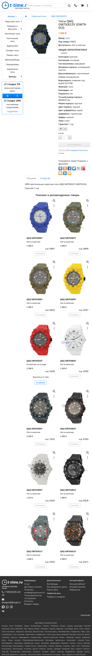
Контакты (28, 601)
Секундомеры (12, 64)
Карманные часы (12, 70)
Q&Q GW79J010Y (35, 361)
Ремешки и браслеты (14, 27)
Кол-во (61, 133)
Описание (31, 178)
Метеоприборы (12, 60)
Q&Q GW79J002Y (68, 429)
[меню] (87, 5)
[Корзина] (82, 5)
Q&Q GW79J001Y (68, 490)
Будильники (12, 46)
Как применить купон (57, 587)
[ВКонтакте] (4, 611)
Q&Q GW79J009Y (68, 299)
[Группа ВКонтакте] (7, 96)
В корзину (40, 253)
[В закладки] (60, 129)
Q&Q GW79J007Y (68, 238)
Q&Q (67, 38)
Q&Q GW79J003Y (35, 429)
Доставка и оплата (33, 587)
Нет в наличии (74, 145)
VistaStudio (85, 615)
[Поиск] (46, 5)
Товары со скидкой (56, 597)
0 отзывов (72, 150)
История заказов (77, 587)
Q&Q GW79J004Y (68, 361)
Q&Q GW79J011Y (35, 551)
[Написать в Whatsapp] (8, 606)
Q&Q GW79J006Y (35, 238)
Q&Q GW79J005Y (35, 490)
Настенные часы (12, 34)
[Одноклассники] (17, 96)
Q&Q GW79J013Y (59, 16)
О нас (26, 584)
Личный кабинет (77, 584)
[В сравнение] (65, 129)
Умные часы (12, 55)
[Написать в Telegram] (12, 606)
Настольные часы (12, 39)
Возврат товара (31, 604)
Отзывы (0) (45, 178)
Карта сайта (52, 590)
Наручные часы (13, 21)
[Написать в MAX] (4, 606)
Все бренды (52, 584)
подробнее (12, 111)
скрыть (64, 53)
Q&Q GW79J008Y (35, 299)
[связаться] (76, 5)
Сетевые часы (12, 50)
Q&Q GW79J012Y (68, 551)
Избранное (74, 590)
